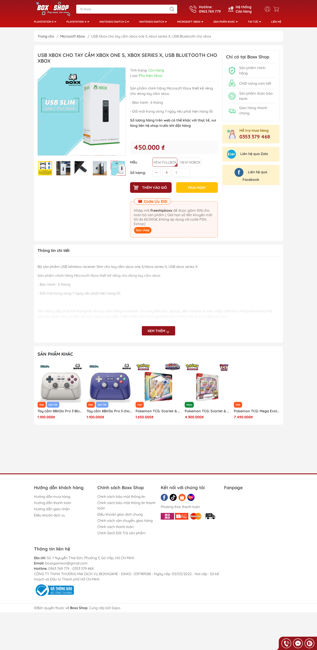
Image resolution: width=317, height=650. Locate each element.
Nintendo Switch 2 (115, 22)
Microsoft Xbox (191, 22)
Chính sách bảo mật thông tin (121, 496)
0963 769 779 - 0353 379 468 (71, 568)
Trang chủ (46, 36)
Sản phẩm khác (226, 22)
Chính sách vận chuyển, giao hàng (125, 520)
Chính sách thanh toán (115, 526)
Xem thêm (158, 331)
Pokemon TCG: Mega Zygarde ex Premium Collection (60, 411)
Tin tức (256, 22)
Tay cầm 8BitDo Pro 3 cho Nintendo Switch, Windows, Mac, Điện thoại (158, 411)
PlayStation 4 (79, 22)
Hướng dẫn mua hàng (52, 496)
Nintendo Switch (154, 22)
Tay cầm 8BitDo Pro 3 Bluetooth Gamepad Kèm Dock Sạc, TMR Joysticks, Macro (109, 411)
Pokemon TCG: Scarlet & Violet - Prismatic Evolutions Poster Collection (208, 411)
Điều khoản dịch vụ (49, 515)
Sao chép (143, 230)
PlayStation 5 (46, 22)
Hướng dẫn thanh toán (52, 502)
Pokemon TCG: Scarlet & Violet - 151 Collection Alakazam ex (256, 411)
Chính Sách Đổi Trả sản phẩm (121, 533)
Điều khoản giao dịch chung (120, 514)
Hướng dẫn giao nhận (52, 509)
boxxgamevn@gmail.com (66, 563)
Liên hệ (276, 21)
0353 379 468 (254, 137)
